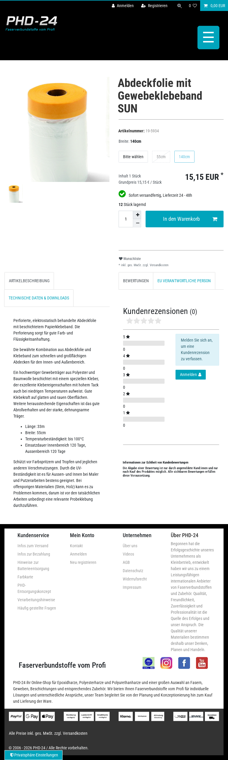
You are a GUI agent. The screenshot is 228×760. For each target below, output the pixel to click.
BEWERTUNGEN (136, 280)
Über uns (130, 545)
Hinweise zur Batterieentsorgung (33, 565)
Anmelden (78, 554)
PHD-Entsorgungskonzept (34, 588)
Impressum (132, 587)
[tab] (29, 281)
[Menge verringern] (137, 223)
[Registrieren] (154, 6)
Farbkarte (25, 577)
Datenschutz (133, 570)
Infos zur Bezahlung (33, 554)
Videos (128, 554)
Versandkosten (158, 265)
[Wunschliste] (193, 6)
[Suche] (180, 6)
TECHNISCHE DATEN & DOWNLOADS (39, 298)
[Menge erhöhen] (137, 215)
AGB (126, 562)
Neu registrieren (83, 562)
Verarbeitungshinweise (36, 599)
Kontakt (76, 545)
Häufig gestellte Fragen (36, 608)
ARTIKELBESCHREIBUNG (29, 280)
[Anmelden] (123, 6)
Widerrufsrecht (135, 579)
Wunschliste (130, 259)
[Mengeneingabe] (126, 219)
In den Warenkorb (190, 219)
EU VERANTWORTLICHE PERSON (184, 280)
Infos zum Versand (32, 545)
